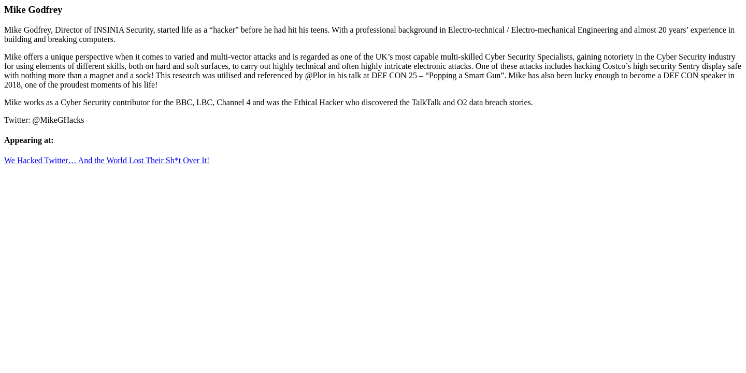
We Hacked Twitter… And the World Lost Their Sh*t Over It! (106, 160)
